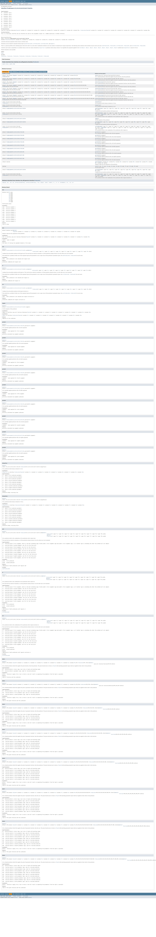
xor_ (68, 182)
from (38, 182)
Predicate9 (5, 99)
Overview (2, 1)
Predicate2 (5, 79)
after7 (96, 91)
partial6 (97, 148)
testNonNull (63, 182)
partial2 (97, 135)
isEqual (42, 182)
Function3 (101, 82)
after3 (96, 82)
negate (96, 118)
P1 (22, 75)
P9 (74, 75)
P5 (48, 75)
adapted (4, 182)
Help (24, 1)
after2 (96, 78)
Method (16, 4)
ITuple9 (17, 30)
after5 (96, 85)
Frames (14, 3)
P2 (28, 75)
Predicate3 (5, 83)
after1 (96, 75)
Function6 (101, 88)
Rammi (2, 53)
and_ (8, 182)
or (95, 121)
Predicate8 (5, 96)
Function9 (101, 98)
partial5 (97, 145)
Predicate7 (5, 93)
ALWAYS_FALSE (5, 64)
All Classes (25, 3)
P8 (68, 75)
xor (96, 169)
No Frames (19, 3)
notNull (50, 182)
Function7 (101, 91)
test (96, 161)
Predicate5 (5, 86)
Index (22, 1)
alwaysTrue (97, 105)
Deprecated (17, 1)
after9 (96, 98)
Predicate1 (83, 30)
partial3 (97, 138)
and (96, 108)
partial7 (97, 151)
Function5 (101, 85)
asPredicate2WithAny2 (31, 182)
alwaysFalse (98, 101)
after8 (96, 95)
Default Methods (43, 71)
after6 (96, 88)
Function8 (101, 95)
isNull (46, 182)
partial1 (97, 132)
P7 (61, 75)
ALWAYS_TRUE (12, 64)
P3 (35, 75)
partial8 (97, 155)
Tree (13, 1)
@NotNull (15, 230)
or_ (54, 182)
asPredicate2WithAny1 (20, 182)
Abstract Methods (33, 71)
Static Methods (13, 71)
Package (6, 1)
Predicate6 (5, 89)
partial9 (97, 158)
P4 (41, 75)
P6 (55, 75)
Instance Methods (23, 71)
